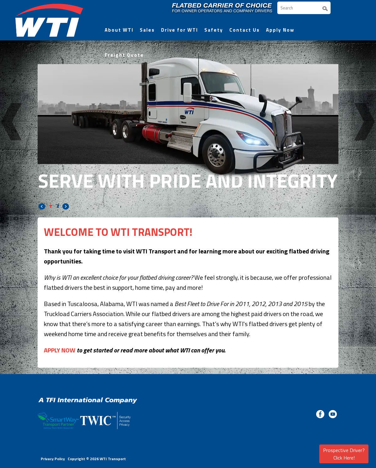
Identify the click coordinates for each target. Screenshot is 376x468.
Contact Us (244, 30)
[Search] (304, 8)
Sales (147, 30)
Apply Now (280, 30)
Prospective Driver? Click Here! (344, 453)
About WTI (119, 30)
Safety (213, 30)
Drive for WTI (179, 30)
